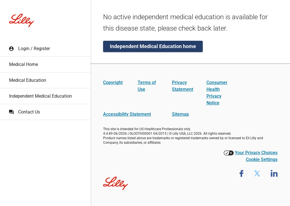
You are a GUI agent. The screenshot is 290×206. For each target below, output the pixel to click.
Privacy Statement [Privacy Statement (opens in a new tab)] (182, 86)
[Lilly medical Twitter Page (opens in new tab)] (257, 173)
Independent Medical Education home (153, 46)
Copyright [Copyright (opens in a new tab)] (113, 82)
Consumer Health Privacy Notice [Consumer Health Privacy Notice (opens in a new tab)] (216, 93)
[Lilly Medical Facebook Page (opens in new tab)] (241, 173)
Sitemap (180, 114)
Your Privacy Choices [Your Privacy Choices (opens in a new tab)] (256, 152)
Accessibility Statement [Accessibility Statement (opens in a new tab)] (127, 114)
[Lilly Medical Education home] (21, 20)
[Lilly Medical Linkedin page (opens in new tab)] (274, 173)
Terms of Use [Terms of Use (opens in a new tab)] (147, 86)
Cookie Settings (262, 159)
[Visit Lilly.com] (115, 180)
